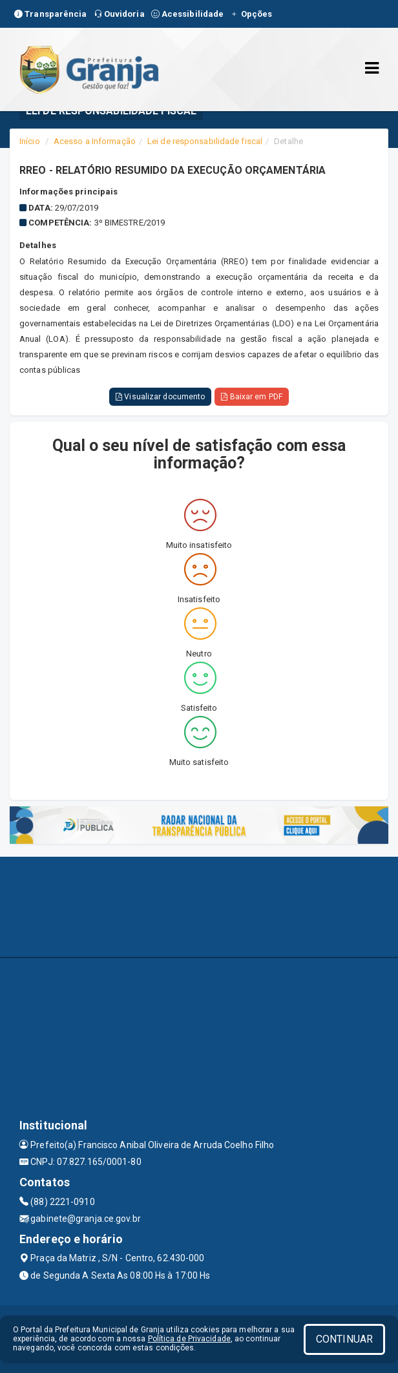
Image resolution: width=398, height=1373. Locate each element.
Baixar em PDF (251, 396)
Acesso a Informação (95, 141)
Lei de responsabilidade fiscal (204, 141)
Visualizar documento (160, 396)
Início (29, 141)
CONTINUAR (344, 1339)
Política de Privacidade (189, 1338)
